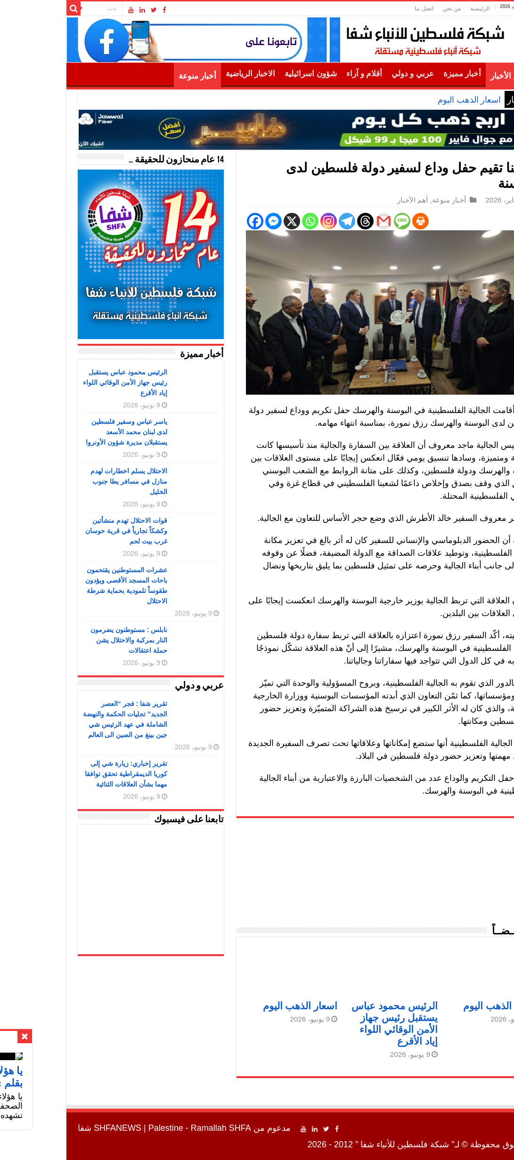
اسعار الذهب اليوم (413, 100)
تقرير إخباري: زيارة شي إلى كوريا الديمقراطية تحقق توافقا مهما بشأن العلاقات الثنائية (70, 774)
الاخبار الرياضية (195, 73)
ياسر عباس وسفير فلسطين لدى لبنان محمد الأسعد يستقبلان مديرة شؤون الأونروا (71, 432)
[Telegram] (291, 221)
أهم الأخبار (452, 76)
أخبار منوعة (142, 76)
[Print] (365, 221)
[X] (236, 221)
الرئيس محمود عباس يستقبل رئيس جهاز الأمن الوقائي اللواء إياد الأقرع (69, 382)
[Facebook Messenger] (218, 221)
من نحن (396, 8)
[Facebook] (199, 221)
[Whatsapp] (254, 221)
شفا (475, 410)
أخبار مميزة (406, 73)
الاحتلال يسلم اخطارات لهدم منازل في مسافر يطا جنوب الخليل (73, 481)
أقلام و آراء (309, 73)
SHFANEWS (62, 1128)
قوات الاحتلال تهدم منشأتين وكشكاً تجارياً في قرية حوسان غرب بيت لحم (71, 531)
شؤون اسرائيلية (255, 73)
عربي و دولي (357, 73)
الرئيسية (424, 8)
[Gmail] (328, 221)
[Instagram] (273, 221)
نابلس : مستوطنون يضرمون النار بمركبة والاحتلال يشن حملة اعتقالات (73, 640)
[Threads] (310, 221)
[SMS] (346, 221)
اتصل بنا (368, 8)
